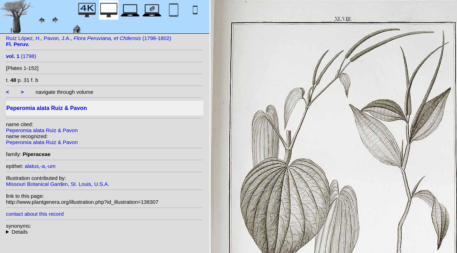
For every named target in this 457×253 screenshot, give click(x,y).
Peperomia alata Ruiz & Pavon (42, 130)
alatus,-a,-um (40, 166)
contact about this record (35, 214)
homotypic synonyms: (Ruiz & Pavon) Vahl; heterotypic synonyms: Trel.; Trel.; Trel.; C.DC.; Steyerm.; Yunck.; (104, 232)
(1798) (21, 56)
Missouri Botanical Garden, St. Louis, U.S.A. (57, 184)
